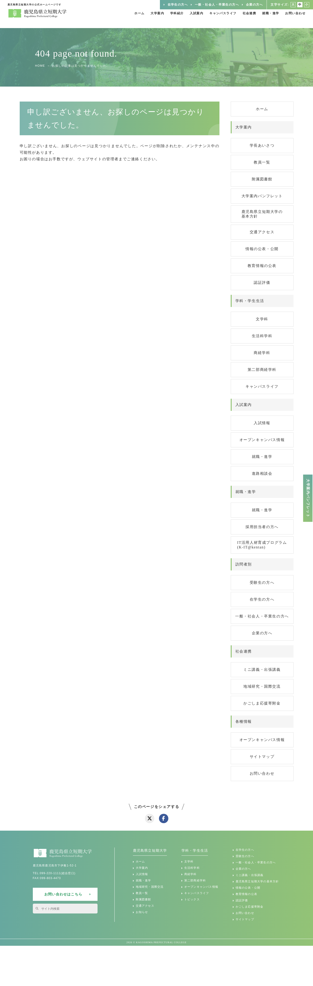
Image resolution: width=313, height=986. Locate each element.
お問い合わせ (294, 19)
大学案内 (145, 19)
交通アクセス (262, 232)
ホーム (126, 19)
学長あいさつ (262, 145)
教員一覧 (262, 162)
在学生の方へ (168, 5)
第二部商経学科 (262, 370)
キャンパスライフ (216, 19)
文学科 (262, 319)
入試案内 (188, 19)
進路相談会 (262, 473)
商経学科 (262, 353)
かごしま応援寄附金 (261, 703)
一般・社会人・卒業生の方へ (210, 5)
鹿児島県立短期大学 (150, 850)
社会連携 (245, 19)
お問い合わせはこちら (63, 894)
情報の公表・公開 (262, 249)
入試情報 (262, 423)
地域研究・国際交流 (261, 686)
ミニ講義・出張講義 (261, 670)
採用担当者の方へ (262, 527)
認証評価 (262, 283)
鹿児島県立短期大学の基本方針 (262, 214)
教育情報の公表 (262, 266)
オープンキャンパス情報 (262, 440)
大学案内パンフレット (262, 196)
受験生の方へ (262, 582)
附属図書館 (262, 179)
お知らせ (142, 912)
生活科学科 (262, 336)
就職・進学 (268, 19)
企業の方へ (250, 5)
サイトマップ (262, 757)
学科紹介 (166, 19)
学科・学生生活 (194, 850)
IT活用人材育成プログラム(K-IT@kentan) (262, 544)
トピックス (192, 899)
